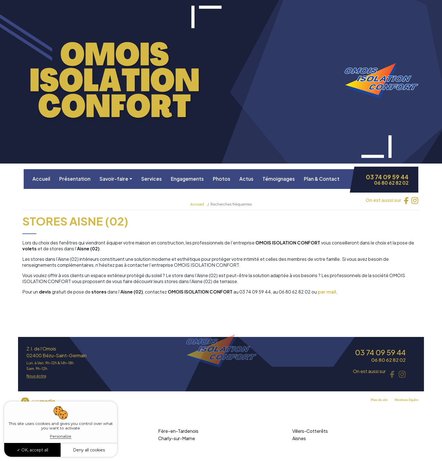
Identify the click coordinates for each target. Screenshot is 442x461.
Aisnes (299, 438)
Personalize (60, 436)
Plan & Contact (321, 179)
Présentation (74, 179)
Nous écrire (36, 376)
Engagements (187, 179)
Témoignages (278, 179)
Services (151, 179)
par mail (327, 292)
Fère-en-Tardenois (178, 431)
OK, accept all (32, 450)
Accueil (41, 179)
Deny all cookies (89, 450)
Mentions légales (406, 400)
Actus (246, 179)
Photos (221, 179)
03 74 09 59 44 (387, 177)
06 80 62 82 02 (391, 183)
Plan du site (379, 400)
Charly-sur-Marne (176, 438)
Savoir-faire (114, 179)
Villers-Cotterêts (310, 431)
